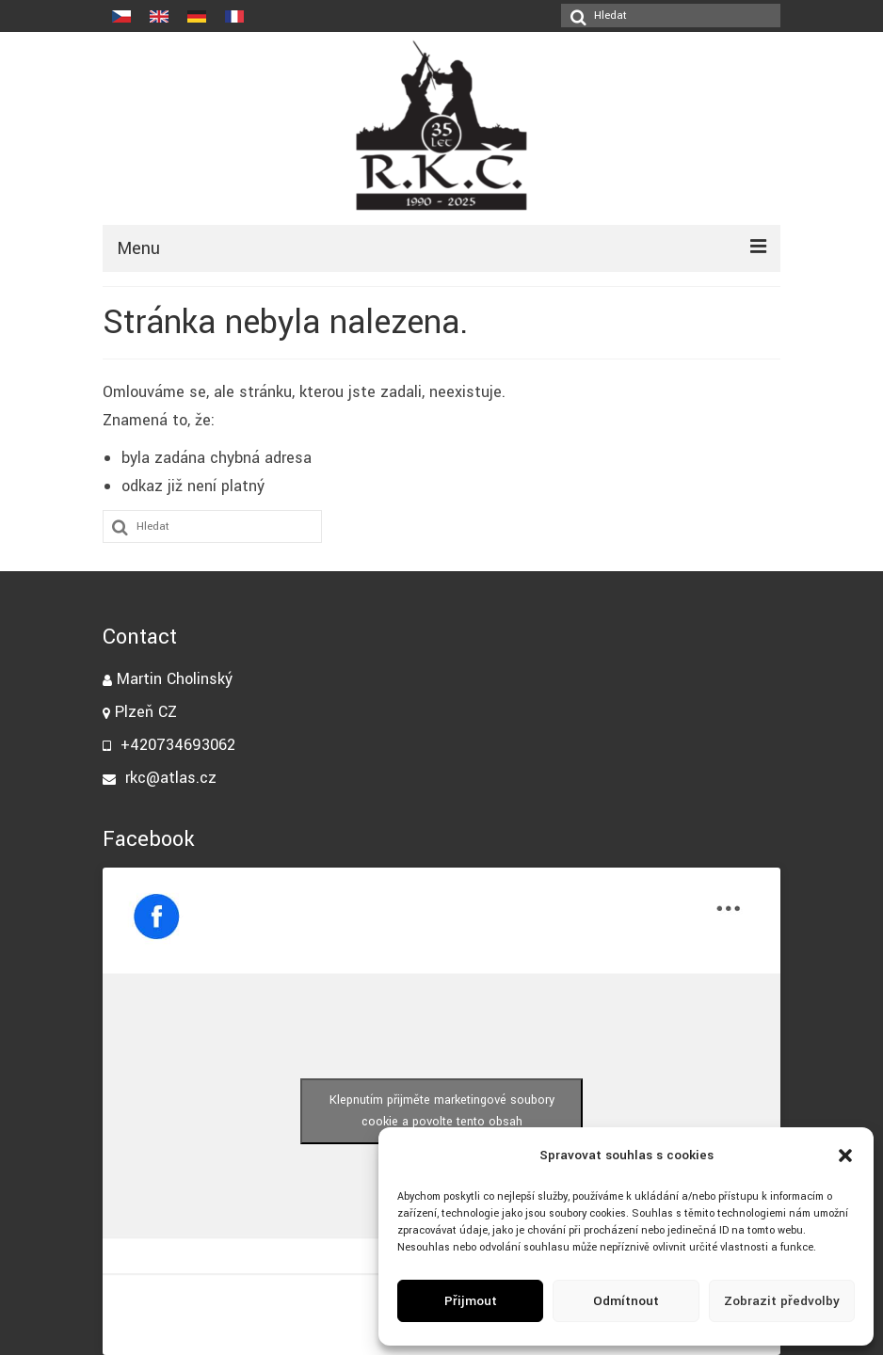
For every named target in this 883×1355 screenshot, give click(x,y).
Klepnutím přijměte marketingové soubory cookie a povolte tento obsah (441, 1111)
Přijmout (470, 1301)
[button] (845, 1155)
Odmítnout (626, 1301)
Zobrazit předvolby (782, 1301)
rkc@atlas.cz (160, 778)
